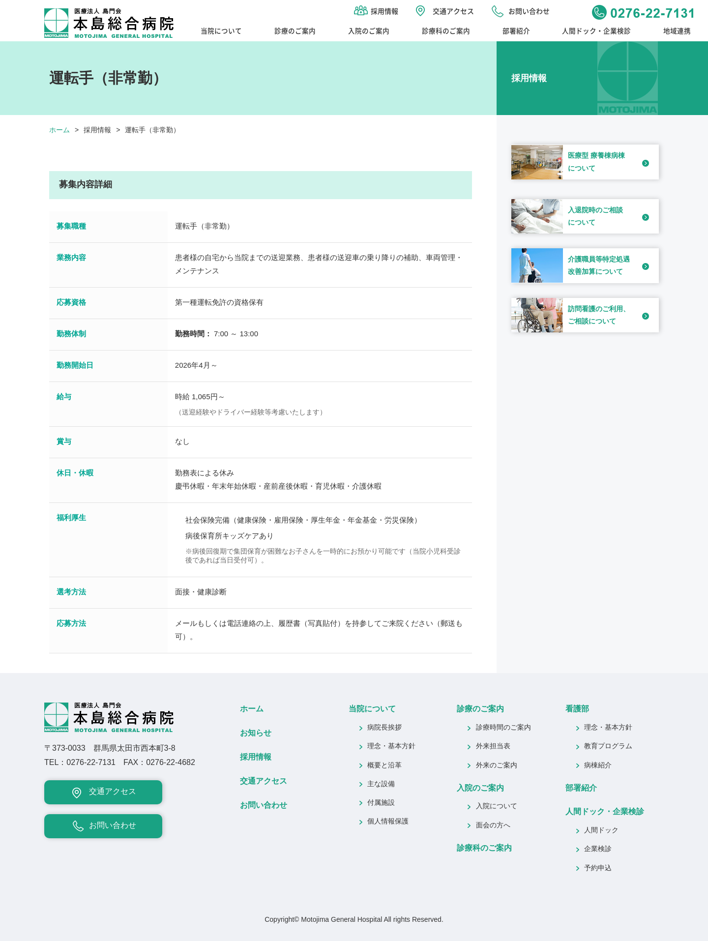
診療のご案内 (295, 30)
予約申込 (598, 868)
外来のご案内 (496, 765)
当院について (221, 30)
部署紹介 (516, 30)
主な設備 (381, 784)
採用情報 (384, 11)
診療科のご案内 (446, 30)
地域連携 (677, 30)
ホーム (59, 130)
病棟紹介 (598, 765)
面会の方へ (493, 825)
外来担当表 (493, 746)
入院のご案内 (368, 30)
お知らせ (255, 733)
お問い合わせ (529, 11)
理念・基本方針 (391, 746)
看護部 (577, 709)
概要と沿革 (384, 765)
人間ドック (601, 830)
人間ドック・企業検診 (596, 30)
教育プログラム (608, 746)
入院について (496, 806)
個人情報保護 (388, 821)
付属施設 (381, 803)
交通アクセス (453, 11)
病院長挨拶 (384, 728)
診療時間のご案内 (503, 728)
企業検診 (598, 849)
